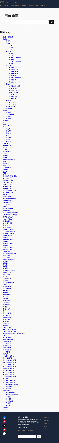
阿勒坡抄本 (12, 76)
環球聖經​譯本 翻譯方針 (9, 376)
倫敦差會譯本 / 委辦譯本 (10, 215)
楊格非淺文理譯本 (8, 229)
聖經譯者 (5, 121)
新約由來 (8, 51)
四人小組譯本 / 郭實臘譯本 (11, 213)
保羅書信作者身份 (8, 180)
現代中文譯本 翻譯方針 (9, 366)
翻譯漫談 (5, 407)
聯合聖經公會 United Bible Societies (14, 333)
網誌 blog (6, 125)
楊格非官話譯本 (7, 235)
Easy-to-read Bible (8, 282)
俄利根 (5, 149)
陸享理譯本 (6, 264)
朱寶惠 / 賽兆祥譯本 (9, 260)
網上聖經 (8, 112)
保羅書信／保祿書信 (15, 57)
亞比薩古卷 (12, 82)
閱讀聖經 (5, 110)
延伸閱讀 (5, 409)
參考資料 (8, 139)
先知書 (11, 47)
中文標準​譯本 (7, 288)
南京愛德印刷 (7, 348)
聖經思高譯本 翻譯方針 (9, 362)
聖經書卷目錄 (7, 350)
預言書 (11, 63)
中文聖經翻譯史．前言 (9, 190)
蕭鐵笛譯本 (6, 274)
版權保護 (8, 397)
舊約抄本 (8, 65)
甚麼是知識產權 (10, 393)
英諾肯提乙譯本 (7, 250)
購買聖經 (8, 119)
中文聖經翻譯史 (7, 108)
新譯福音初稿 (7, 272)
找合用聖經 (6, 352)
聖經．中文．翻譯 (11, 2)
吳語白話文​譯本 (7, 247)
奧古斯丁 (5, 164)
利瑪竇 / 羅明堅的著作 (9, 198)
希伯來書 (11, 59)
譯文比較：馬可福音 (9, 382)
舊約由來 (8, 43)
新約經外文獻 (7, 186)
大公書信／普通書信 (15, 61)
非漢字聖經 (6, 321)
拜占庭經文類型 (13, 90)
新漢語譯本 (6, 319)
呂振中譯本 (6, 303)
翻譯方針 (5, 354)
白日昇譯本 (6, 205)
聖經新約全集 (7, 278)
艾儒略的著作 (7, 203)
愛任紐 (5, 147)
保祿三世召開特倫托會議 (10, 176)
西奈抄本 (11, 94)
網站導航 (8, 133)
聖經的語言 (9, 100)
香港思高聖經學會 (8, 339)
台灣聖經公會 (7, 346)
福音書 (11, 53)
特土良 (5, 153)
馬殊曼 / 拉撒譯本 (8, 209)
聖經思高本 (6, 301)
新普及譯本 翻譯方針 (9, 372)
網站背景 (8, 131)
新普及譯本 (6, 315)
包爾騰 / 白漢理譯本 (9, 233)
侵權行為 (8, 403)
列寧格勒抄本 (13, 80)
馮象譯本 (5, 299)
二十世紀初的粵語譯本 (9, 254)
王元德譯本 (6, 262)
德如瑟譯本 (6, 237)
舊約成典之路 (7, 188)
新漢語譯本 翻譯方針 (9, 374)
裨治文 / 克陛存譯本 (9, 219)
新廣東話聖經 (7, 286)
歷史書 (11, 55)
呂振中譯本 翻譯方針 (9, 364)
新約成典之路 (7, 145)
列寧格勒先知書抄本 (15, 78)
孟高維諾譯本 (7, 196)
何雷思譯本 (6, 252)
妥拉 (10, 45)
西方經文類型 (13, 88)
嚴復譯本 (5, 245)
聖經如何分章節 (10, 106)
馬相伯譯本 (6, 268)
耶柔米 (5, 162)
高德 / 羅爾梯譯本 (8, 223)
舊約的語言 (12, 102)
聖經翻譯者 (6, 323)
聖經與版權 (6, 391)
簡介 (4, 127)
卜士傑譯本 (6, 258)
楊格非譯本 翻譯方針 (9, 356)
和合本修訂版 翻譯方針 (9, 360)
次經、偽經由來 (7, 182)
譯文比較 (5, 378)
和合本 (5, 311)
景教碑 (5, 194)
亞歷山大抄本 (13, 96)
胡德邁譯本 (6, 225)
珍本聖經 (8, 117)
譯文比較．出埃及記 (9, 380)
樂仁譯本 (5, 290)
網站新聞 (8, 137)
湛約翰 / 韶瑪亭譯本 (9, 239)
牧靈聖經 (5, 280)
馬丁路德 (5, 170)
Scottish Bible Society (9, 329)
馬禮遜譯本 (6, 211)
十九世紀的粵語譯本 (9, 231)
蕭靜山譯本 (6, 256)
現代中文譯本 (7, 309)
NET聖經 (5, 297)
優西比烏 (5, 157)
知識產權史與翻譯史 (12, 395)
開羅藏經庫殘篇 (13, 72)
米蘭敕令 (5, 155)
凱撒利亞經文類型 (14, 92)
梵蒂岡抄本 (12, 98)
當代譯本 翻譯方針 (8, 370)
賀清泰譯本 (6, 207)
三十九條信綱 (7, 178)
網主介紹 (8, 129)
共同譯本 (5, 292)
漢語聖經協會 (7, 342)
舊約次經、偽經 (7, 184)
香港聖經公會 (7, 337)
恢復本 (5, 284)
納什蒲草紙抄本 (13, 70)
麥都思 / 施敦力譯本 (9, 217)
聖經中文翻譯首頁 (8, 37)
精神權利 (8, 399)
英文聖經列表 (7, 389)
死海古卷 (11, 67)
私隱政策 (8, 141)
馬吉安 (5, 166)
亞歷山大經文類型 (14, 86)
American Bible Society (10, 331)
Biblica (5, 335)
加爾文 (5, 174)
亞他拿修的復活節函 (9, 160)
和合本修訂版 (7, 313)
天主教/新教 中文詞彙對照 (10, 385)
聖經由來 (5, 39)
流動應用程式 (10, 115)
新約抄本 (8, 84)
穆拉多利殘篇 (7, 151)
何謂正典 (5, 143)
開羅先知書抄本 (13, 74)
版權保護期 (9, 401)
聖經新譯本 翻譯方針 (9, 368)
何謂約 (8, 41)
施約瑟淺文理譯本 (8, 243)
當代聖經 (5, 276)
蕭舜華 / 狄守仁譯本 (9, 270)
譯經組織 (5, 325)
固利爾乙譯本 (7, 221)
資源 (4, 123)
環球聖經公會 (7, 344)
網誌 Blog (46, 420)
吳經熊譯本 (6, 266)
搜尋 (52, 22)
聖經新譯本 (6, 305)
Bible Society (7, 327)
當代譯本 (5, 307)
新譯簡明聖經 (7, 295)
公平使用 (8, 405)
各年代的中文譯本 (8, 192)
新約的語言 (12, 104)
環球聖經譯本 (7, 317)
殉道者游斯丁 (7, 168)
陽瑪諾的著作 (7, 200)
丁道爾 (5, 172)
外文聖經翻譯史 (7, 387)
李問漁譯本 (6, 241)
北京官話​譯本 (7, 227)
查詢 (7, 135)
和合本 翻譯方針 (8, 358)
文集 (10, 49)
